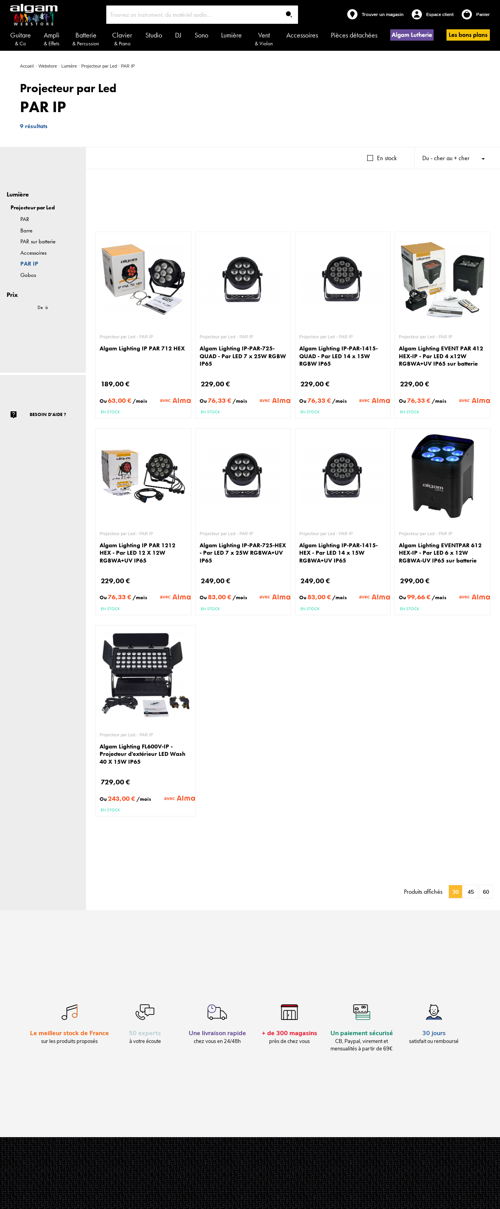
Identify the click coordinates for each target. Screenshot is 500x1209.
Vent (264, 38)
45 (471, 892)
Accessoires (302, 34)
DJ (178, 34)
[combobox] (202, 14)
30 (455, 892)
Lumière (231, 34)
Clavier (122, 38)
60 (486, 892)
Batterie (85, 38)
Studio (153, 34)
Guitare (20, 38)
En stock (387, 158)
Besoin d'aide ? (48, 414)
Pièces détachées (354, 34)
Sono (201, 34)
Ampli (51, 38)
